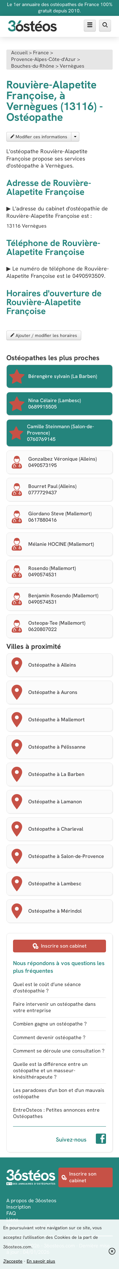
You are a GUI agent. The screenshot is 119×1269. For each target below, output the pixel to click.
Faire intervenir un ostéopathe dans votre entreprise (54, 1007)
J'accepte (13, 1261)
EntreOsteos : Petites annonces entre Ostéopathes (56, 1113)
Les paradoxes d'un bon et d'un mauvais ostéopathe (58, 1093)
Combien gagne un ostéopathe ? (50, 1023)
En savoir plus (41, 1261)
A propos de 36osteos (31, 1200)
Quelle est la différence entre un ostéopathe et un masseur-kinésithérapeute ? (50, 1070)
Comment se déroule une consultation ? (58, 1050)
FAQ (11, 1213)
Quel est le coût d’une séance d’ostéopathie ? (47, 987)
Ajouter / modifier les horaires (43, 335)
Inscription (18, 1207)
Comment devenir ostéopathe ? (49, 1037)
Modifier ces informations (38, 137)
